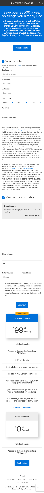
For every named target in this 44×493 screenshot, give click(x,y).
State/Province (7, 273)
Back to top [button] (22, 463)
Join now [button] (22, 305)
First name (6, 79)
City (3, 263)
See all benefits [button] (22, 48)
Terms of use (33, 480)
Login (20, 65)
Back (41, 3)
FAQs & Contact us (22, 483)
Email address (7, 70)
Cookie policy (11, 480)
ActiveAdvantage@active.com (19, 130)
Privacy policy (22, 480)
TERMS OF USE (15, 168)
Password (5, 108)
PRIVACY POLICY (28, 168)
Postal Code (26, 273)
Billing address (7, 254)
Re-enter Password (9, 117)
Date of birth (6, 98)
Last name (6, 89)
